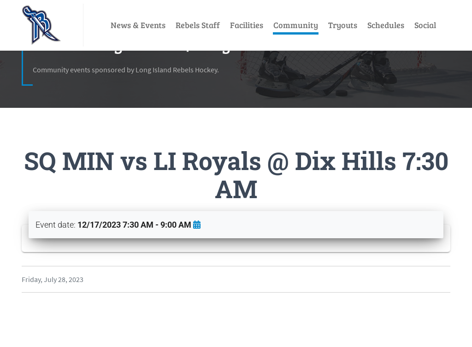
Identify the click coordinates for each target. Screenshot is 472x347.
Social (425, 24)
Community (295, 24)
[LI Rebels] (41, 25)
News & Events (138, 24)
